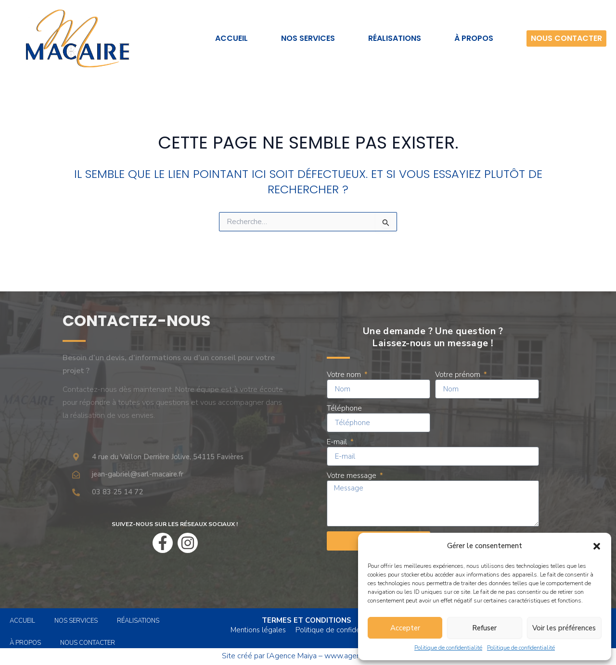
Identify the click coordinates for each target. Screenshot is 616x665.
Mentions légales (258, 630)
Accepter (405, 628)
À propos (473, 38)
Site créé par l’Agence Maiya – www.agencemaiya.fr (308, 656)
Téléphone (344, 408)
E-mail (338, 442)
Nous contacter (566, 38)
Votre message (352, 475)
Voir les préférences (564, 628)
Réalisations (394, 38)
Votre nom (345, 374)
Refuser (484, 628)
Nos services (308, 38)
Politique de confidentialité (448, 648)
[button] (597, 546)
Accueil (231, 38)
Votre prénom (458, 374)
